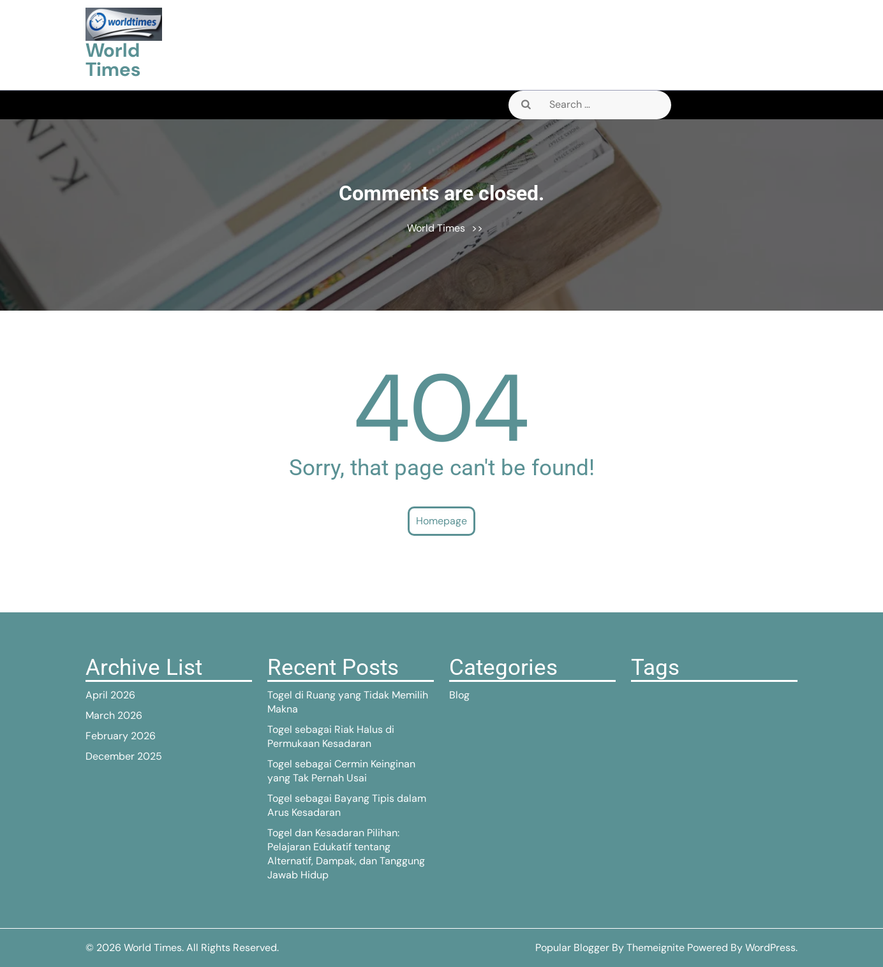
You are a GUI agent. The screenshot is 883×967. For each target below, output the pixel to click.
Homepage (441, 521)
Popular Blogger (572, 947)
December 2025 (123, 756)
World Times (112, 60)
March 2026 (113, 715)
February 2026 (120, 735)
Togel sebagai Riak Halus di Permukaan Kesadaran (330, 736)
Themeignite (656, 947)
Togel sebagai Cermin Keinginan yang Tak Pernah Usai (341, 771)
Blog (459, 695)
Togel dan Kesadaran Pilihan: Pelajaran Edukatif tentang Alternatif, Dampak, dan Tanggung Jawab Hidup (346, 854)
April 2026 (110, 695)
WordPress (770, 947)
